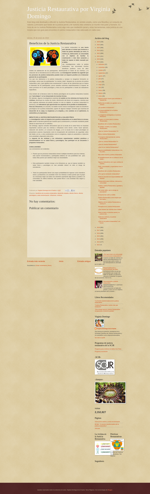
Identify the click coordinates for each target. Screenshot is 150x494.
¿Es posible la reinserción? (106, 107)
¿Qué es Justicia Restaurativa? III (108, 131)
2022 (98, 53)
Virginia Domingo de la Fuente (106, 328)
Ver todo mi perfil (100, 337)
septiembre (101, 73)
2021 (98, 56)
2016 (98, 233)
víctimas (59, 195)
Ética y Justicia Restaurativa (106, 134)
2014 (98, 239)
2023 (98, 50)
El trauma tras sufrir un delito (106, 195)
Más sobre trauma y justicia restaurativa (110, 154)
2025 (98, 44)
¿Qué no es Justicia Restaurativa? (108, 147)
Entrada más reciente (36, 261)
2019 (98, 62)
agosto (100, 76)
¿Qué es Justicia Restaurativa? (107, 144)
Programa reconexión (101, 351)
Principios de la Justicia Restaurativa (109, 206)
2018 (98, 227)
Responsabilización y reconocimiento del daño (110, 268)
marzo (100, 90)
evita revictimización (43, 195)
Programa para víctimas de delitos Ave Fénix (108, 349)
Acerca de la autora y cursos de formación (107, 421)
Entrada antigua (84, 261)
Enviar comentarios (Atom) (43, 265)
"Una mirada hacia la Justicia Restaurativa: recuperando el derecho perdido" (107, 310)
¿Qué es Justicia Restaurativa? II (108, 141)
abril (99, 87)
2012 (98, 244)
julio (99, 79)
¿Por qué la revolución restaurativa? (109, 174)
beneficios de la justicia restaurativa (46, 193)
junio (100, 81)
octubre (100, 70)
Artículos (97, 428)
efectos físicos (73, 193)
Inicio (61, 261)
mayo (100, 84)
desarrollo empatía (63, 193)
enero (100, 96)
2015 (98, 236)
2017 (98, 230)
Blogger (110, 490)
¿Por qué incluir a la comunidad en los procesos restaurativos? (112, 255)
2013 (98, 242)
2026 (98, 42)
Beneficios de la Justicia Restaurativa (109, 124)
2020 (98, 59)
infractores (53, 195)
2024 (98, 47)
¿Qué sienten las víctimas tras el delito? (110, 209)
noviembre (101, 67)
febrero (100, 93)
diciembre (101, 64)
